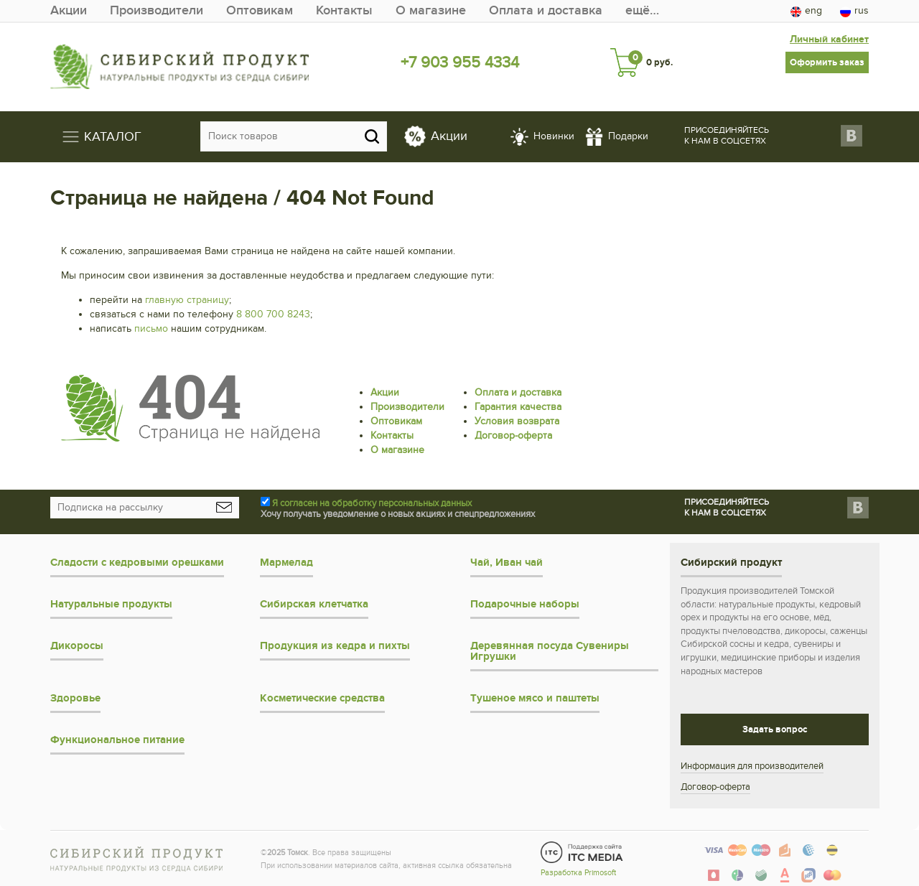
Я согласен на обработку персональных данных (372, 503)
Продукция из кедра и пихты (335, 646)
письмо (151, 328)
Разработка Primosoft (578, 872)
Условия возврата (517, 421)
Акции (68, 10)
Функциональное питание (117, 740)
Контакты (344, 10)
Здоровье (75, 698)
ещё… (642, 10)
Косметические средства (322, 698)
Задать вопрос (774, 729)
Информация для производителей (752, 766)
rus (854, 10)
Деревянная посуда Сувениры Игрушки (549, 651)
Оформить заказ (827, 62)
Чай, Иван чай (506, 562)
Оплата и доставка (545, 10)
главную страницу (187, 300)
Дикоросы (76, 646)
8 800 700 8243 (273, 314)
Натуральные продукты (111, 604)
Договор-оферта (513, 435)
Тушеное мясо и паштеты (535, 698)
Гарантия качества (518, 407)
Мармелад (286, 562)
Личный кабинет (829, 39)
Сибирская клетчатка (314, 604)
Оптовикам (259, 10)
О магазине (431, 10)
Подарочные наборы (524, 604)
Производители (156, 10)
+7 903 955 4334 (460, 62)
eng (806, 10)
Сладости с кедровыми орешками (137, 562)
